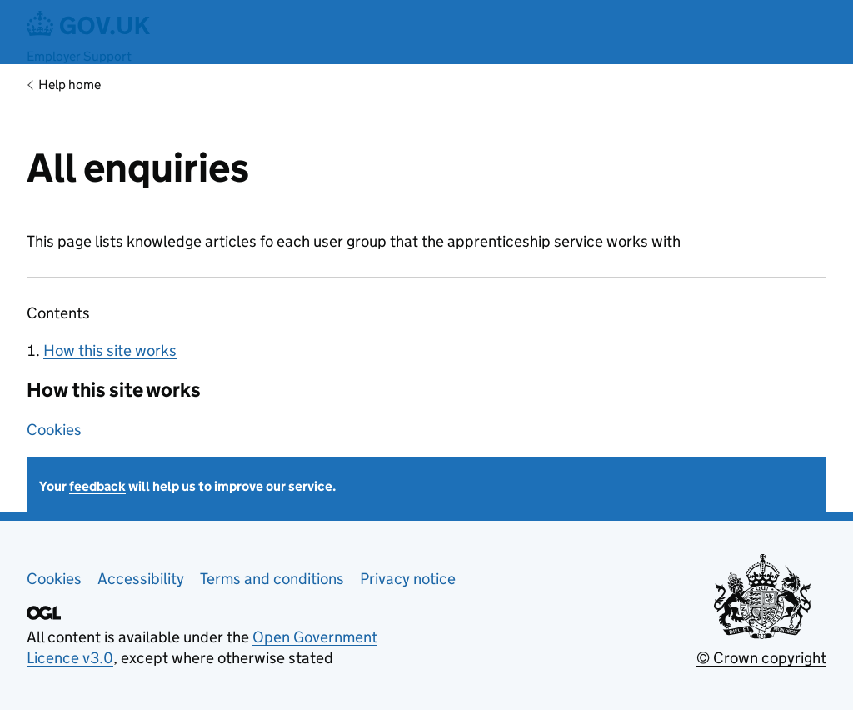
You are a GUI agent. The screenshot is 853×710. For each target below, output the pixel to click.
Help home (69, 84)
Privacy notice (408, 578)
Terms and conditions (272, 578)
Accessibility (140, 578)
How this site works (110, 350)
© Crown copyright (761, 658)
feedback (97, 486)
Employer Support (79, 56)
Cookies (54, 429)
